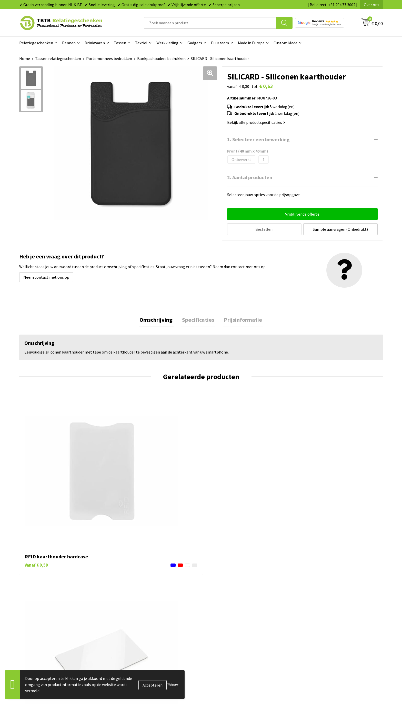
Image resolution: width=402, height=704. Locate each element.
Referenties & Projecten (319, 602)
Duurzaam (220, 42)
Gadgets (194, 42)
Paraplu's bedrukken (225, 625)
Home (24, 58)
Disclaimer (307, 617)
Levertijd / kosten (132, 586)
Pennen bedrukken (223, 578)
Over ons (371, 4)
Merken (213, 633)
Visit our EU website (315, 633)
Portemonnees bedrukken (109, 58)
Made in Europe (251, 42)
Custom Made (285, 42)
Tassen (120, 42)
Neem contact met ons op (46, 276)
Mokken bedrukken (223, 609)
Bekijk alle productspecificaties (256, 122)
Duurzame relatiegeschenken (233, 594)
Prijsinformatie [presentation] (241, 319)
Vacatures (306, 586)
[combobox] (210, 23)
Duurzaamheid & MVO (136, 633)
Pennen (69, 42)
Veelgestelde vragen (135, 578)
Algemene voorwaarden (318, 625)
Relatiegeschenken (36, 42)
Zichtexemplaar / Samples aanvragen (150, 625)
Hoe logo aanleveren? (136, 617)
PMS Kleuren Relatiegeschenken (145, 609)
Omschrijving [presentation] (157, 319)
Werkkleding (167, 42)
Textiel (141, 42)
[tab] (157, 319)
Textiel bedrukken (223, 617)
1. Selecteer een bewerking (258, 139)
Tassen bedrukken (223, 586)
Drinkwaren (95, 42)
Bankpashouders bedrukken (161, 58)
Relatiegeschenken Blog (319, 594)
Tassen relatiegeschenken (58, 58)
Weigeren (173, 684)
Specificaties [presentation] (198, 319)
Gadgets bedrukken (224, 602)
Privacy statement (314, 609)
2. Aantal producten (249, 177)
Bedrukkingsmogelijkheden (141, 602)
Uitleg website (130, 594)
